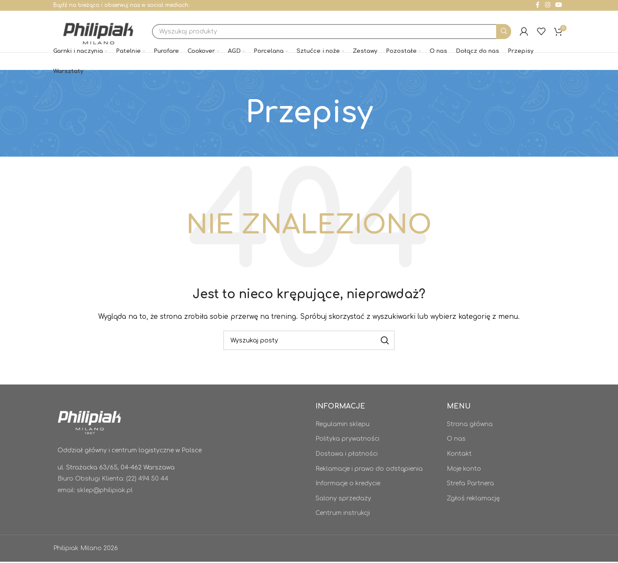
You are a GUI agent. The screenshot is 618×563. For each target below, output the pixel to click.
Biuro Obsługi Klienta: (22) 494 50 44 (113, 480)
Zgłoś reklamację (473, 499)
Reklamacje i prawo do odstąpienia (369, 470)
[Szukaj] (332, 32)
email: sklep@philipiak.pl (95, 491)
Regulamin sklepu (342, 425)
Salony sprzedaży (343, 499)
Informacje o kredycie (347, 484)
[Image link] (90, 423)
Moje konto (464, 470)
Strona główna (470, 425)
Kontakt (459, 455)
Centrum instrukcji (342, 514)
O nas (456, 440)
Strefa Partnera (470, 484)
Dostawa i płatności (346, 455)
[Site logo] (99, 32)
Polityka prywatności (347, 440)
